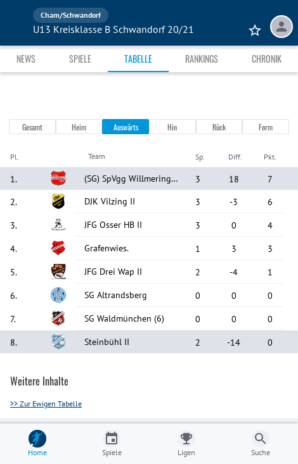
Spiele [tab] (80, 58)
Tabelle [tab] (138, 58)
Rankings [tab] (201, 58)
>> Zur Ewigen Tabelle (46, 403)
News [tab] (26, 58)
